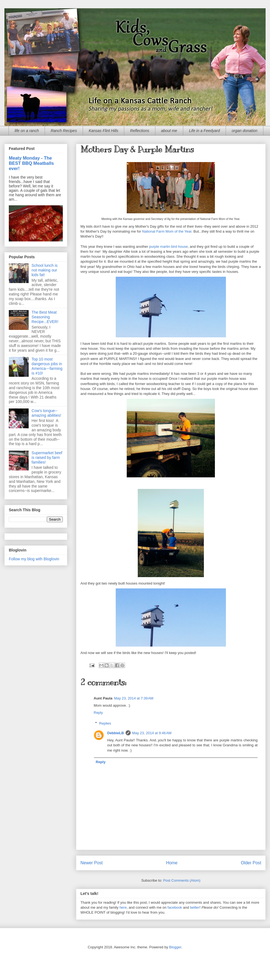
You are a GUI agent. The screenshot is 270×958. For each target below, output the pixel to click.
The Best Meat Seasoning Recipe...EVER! (45, 317)
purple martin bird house (168, 246)
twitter (195, 907)
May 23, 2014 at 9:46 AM (152, 733)
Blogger (175, 947)
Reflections (139, 130)
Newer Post (91, 862)
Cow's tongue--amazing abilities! (46, 413)
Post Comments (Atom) (181, 880)
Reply (98, 713)
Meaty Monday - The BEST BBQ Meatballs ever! (31, 163)
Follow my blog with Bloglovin (34, 559)
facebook (175, 907)
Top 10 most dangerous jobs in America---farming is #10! (47, 366)
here (123, 907)
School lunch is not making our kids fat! (45, 270)
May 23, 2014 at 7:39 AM (133, 698)
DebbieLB (115, 733)
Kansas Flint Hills (103, 130)
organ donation (244, 130)
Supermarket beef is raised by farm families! (47, 457)
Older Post (251, 862)
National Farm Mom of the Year (166, 231)
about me (169, 130)
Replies (105, 723)
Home (172, 862)
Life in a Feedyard (204, 130)
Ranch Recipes (64, 130)
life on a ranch (27, 130)
